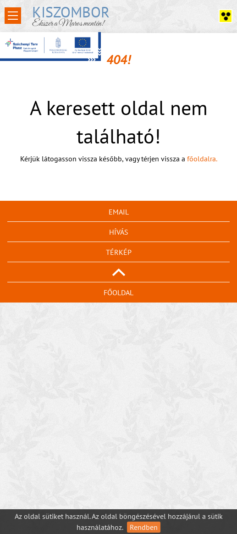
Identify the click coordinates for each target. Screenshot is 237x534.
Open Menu (13, 15)
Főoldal (118, 292)
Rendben (144, 527)
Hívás (118, 232)
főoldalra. (202, 158)
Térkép (119, 252)
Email (119, 211)
